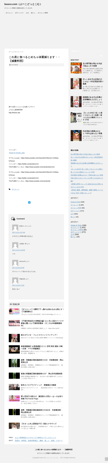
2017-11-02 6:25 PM (18, 268)
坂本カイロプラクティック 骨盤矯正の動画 (38, 385)
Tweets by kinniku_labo (17, 153)
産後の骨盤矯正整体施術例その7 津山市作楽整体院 (41, 374)
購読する (76, 51)
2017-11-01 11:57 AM (18, 232)
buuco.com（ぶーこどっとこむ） (23, 4)
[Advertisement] (54, 32)
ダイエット (9, 13)
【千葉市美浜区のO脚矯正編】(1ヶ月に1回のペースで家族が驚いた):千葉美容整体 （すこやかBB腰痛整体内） (42, 323)
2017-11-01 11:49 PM (18, 250)
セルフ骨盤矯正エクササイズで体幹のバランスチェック (35, 438)
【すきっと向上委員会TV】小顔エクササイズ (38, 424)
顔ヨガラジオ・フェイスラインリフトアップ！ (39, 335)
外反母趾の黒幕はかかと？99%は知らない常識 (87, 175)
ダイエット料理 (43, 13)
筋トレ (33, 13)
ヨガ (27, 13)
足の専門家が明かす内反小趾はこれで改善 (85, 154)
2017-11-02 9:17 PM (18, 285)
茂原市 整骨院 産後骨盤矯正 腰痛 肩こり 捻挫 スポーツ (39, 441)
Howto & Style (75, 202)
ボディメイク (19, 13)
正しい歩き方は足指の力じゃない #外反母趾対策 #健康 (93, 81)
